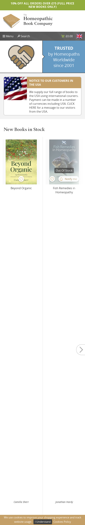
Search (25, 36)
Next (78, 178)
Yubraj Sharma (21, 303)
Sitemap (7, 478)
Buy (34, 214)
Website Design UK (14, 495)
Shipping (50, 484)
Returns (50, 489)
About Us (8, 484)
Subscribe (42, 459)
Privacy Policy (53, 478)
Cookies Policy (62, 521)
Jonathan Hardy (64, 206)
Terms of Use (53, 495)
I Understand (43, 521)
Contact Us (9, 489)
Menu (9, 36)
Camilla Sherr (21, 206)
